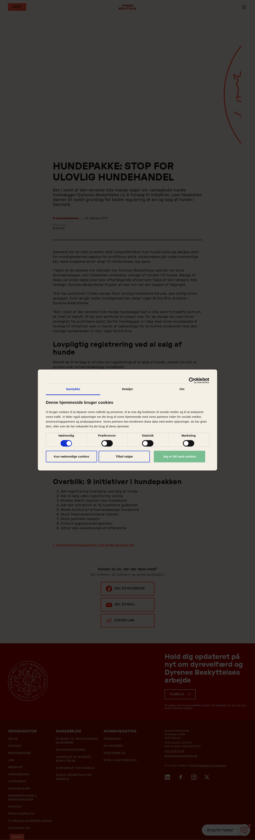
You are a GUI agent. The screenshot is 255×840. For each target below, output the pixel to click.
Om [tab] (181, 389)
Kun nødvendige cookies (71, 456)
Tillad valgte (124, 456)
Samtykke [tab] (73, 389)
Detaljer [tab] (127, 389)
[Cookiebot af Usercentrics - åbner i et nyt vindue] (191, 380)
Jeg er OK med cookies (179, 456)
